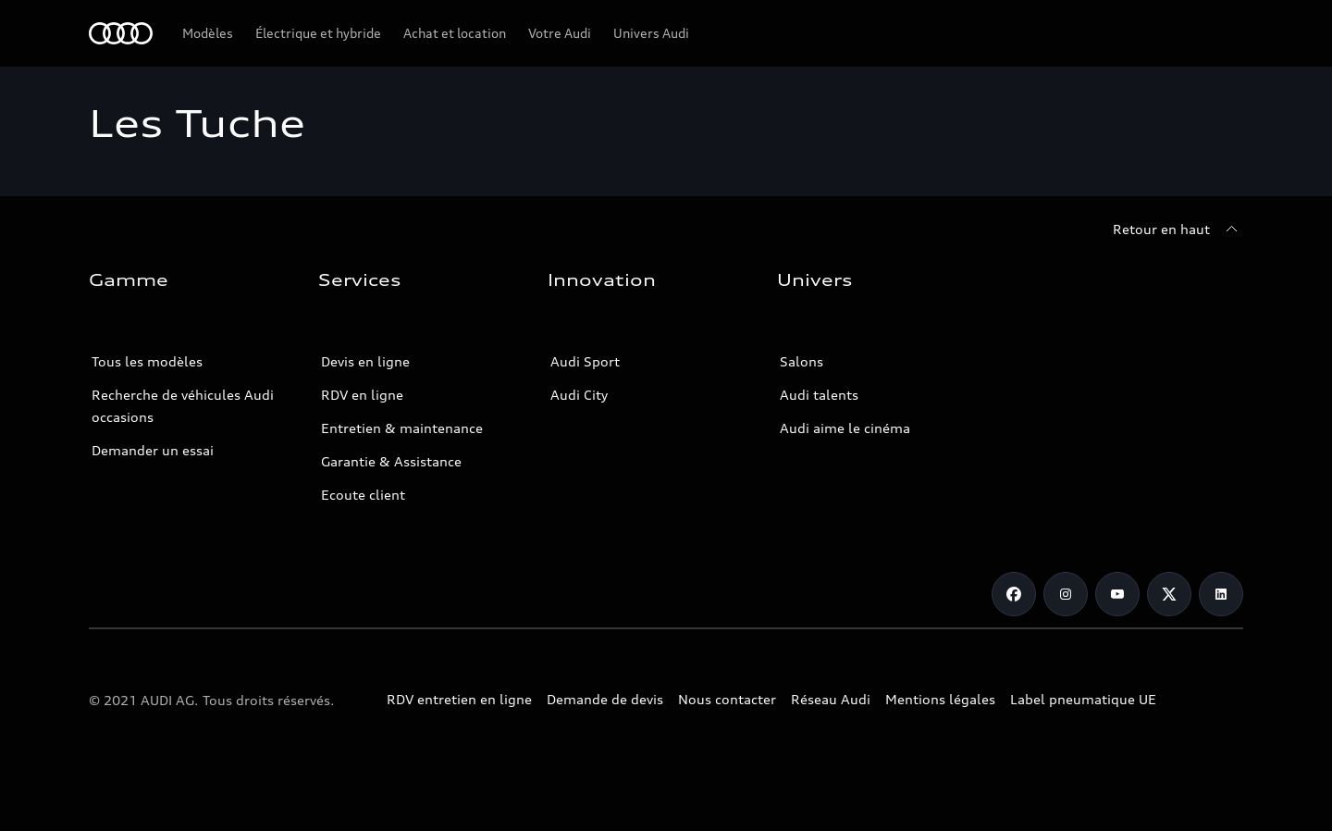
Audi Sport (585, 361)
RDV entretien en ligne (459, 699)
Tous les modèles (147, 361)
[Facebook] (1014, 594)
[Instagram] (1065, 594)
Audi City (579, 395)
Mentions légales (940, 699)
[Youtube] (1117, 594)
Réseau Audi (830, 699)
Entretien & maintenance (402, 428)
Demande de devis (605, 699)
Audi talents (819, 395)
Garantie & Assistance (391, 461)
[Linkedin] (1221, 594)
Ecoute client (363, 494)
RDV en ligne (362, 395)
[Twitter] (1169, 594)
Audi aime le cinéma (845, 428)
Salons (801, 361)
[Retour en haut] (1178, 229)
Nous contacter (727, 699)
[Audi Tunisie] (121, 33)
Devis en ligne (365, 361)
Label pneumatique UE (1083, 699)
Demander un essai (153, 450)
